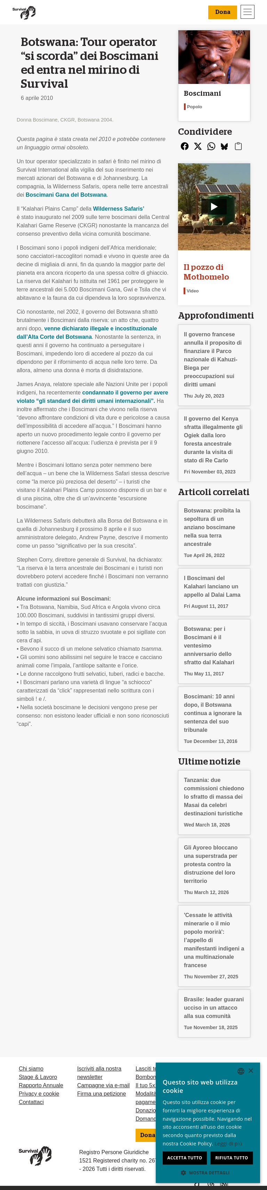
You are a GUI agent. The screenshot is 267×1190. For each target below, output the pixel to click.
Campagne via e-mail (103, 1085)
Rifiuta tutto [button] (231, 1158)
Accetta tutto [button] (184, 1158)
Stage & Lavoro (38, 1077)
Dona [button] (222, 12)
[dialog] (208, 1123)
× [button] (250, 1071)
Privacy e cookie (39, 1094)
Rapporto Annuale (41, 1085)
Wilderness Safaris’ (118, 209)
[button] (208, 1172)
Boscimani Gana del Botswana (66, 195)
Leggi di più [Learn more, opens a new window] (228, 1143)
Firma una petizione (101, 1094)
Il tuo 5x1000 (152, 1085)
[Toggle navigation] (247, 12)
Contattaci (31, 1102)
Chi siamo (31, 1069)
